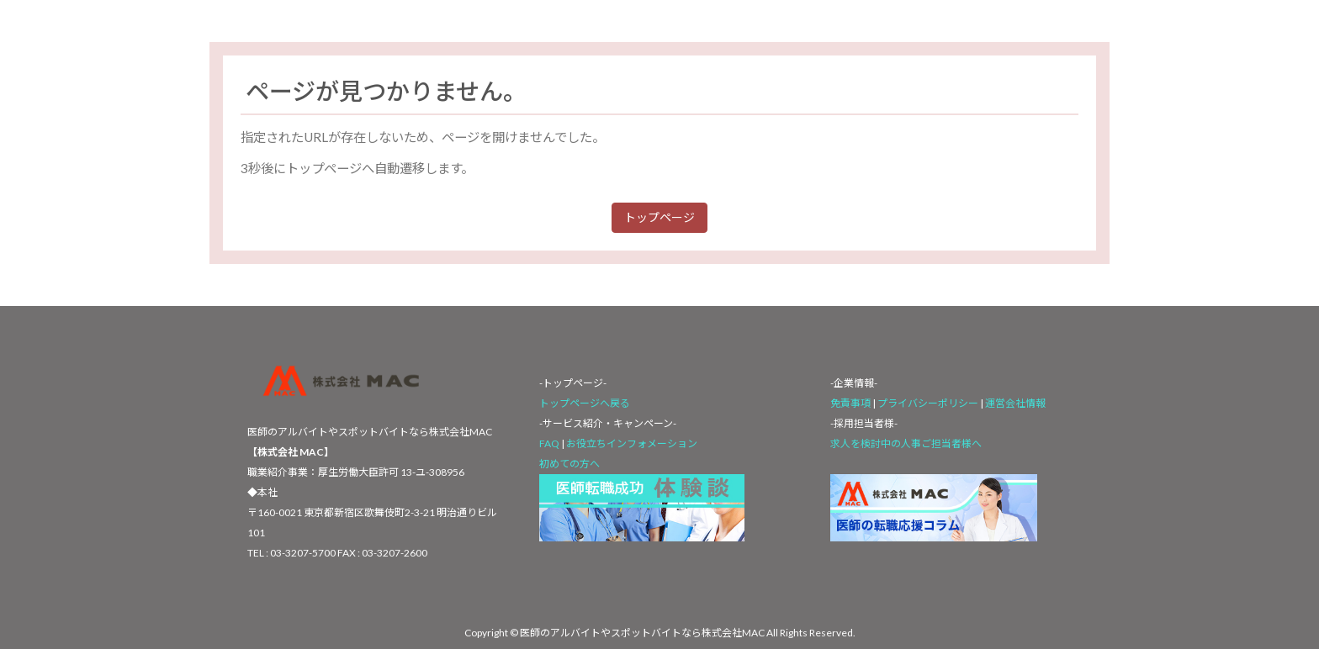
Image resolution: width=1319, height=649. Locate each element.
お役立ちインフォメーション (631, 443)
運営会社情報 (1015, 403)
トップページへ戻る (584, 403)
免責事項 (850, 403)
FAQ (549, 443)
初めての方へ (569, 463)
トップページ (659, 217)
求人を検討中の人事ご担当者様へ (906, 443)
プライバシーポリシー (928, 403)
